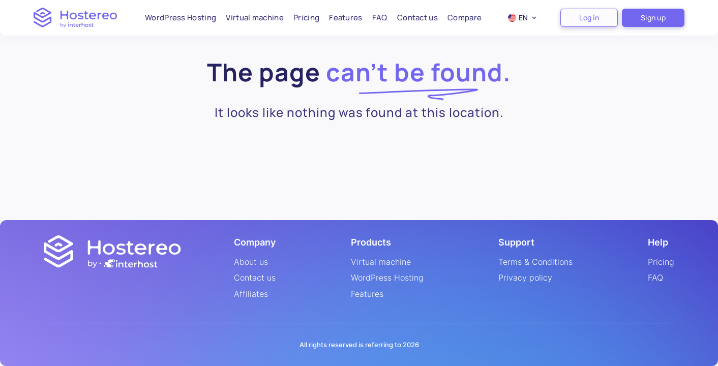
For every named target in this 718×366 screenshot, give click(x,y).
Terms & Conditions (535, 262)
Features (345, 17)
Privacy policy (525, 278)
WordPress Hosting (180, 17)
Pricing (306, 17)
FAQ (379, 17)
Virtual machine (255, 17)
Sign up (653, 17)
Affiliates (251, 294)
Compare (464, 17)
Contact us (417, 17)
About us (251, 262)
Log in (589, 17)
